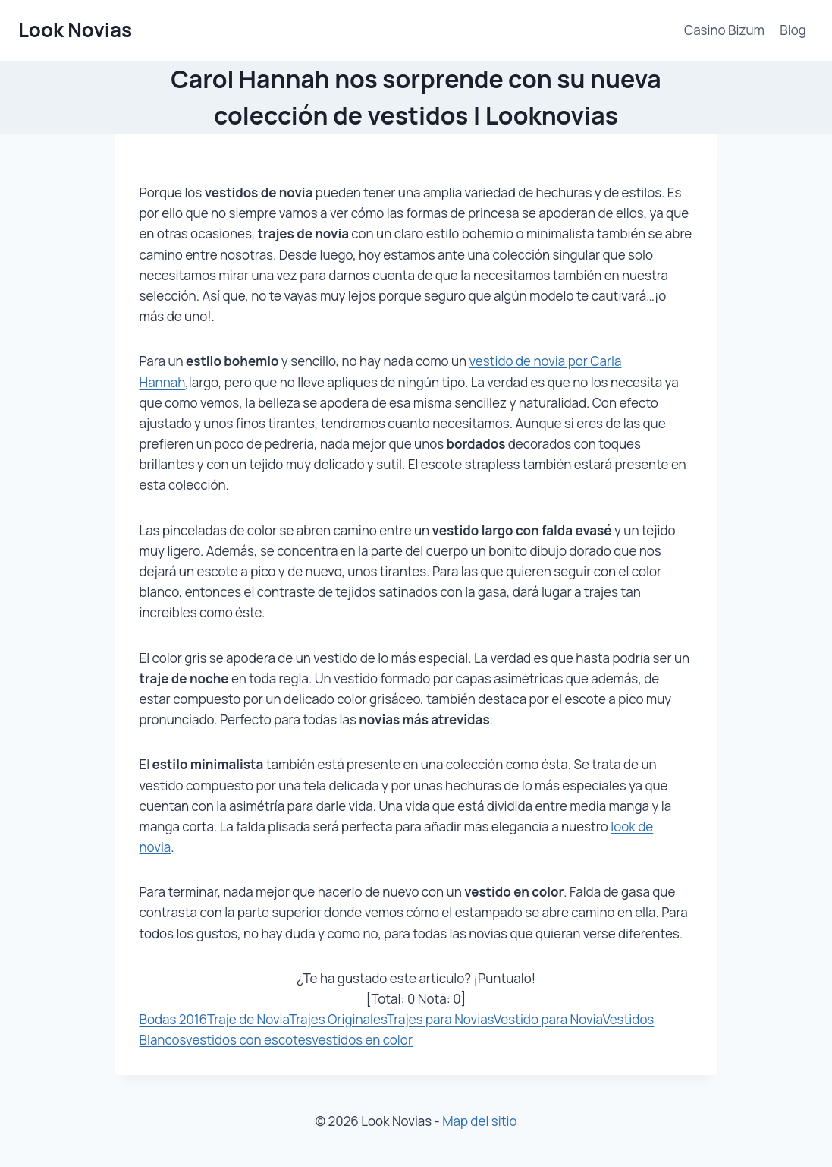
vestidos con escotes (249, 1040)
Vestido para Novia (548, 1019)
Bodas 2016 (174, 1019)
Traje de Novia (248, 1019)
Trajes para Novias (440, 1019)
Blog (793, 30)
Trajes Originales (338, 1019)
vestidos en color (362, 1040)
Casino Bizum (724, 30)
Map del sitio (479, 1121)
